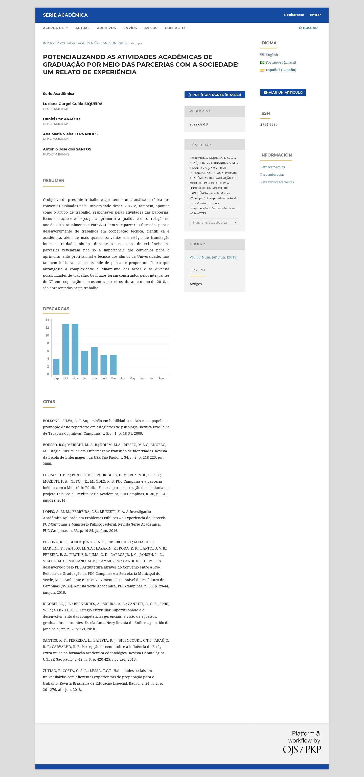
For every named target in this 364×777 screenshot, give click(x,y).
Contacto (175, 28)
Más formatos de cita (210, 222)
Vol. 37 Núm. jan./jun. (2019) (103, 43)
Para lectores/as (272, 167)
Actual (82, 28)
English (272, 54)
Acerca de (54, 28)
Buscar (308, 28)
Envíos (130, 28)
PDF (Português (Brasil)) (216, 95)
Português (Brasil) (281, 62)
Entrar (315, 15)
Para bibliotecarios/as (277, 182)
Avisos (150, 28)
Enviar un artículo (283, 92)
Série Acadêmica (65, 15)
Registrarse (294, 15)
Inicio (48, 43)
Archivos (106, 28)
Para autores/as (272, 174)
